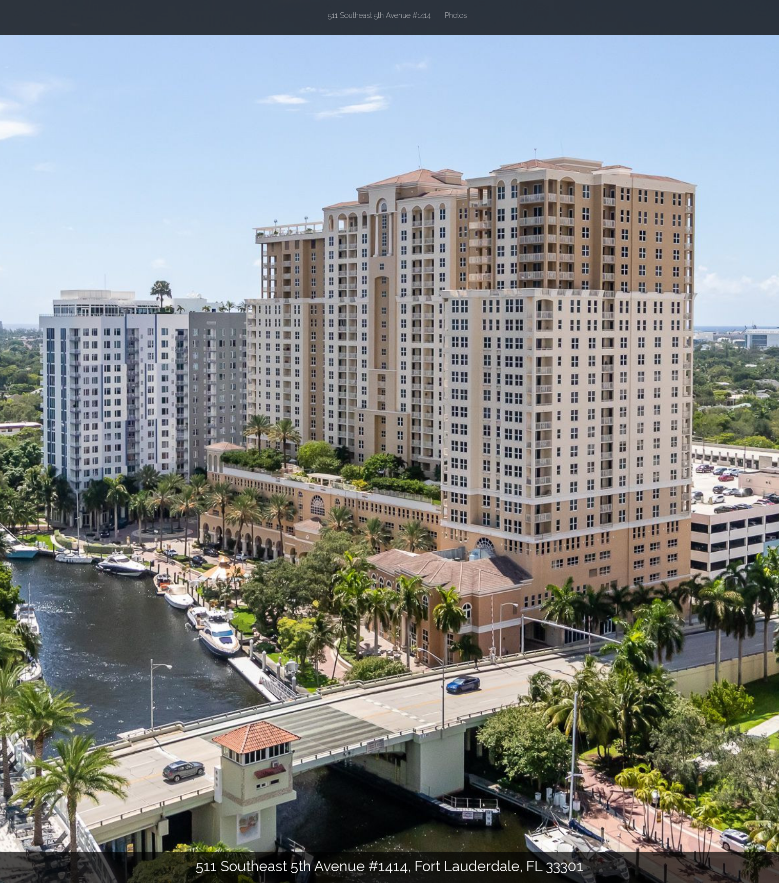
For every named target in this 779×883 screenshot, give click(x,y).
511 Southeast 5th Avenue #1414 (379, 14)
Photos (456, 15)
